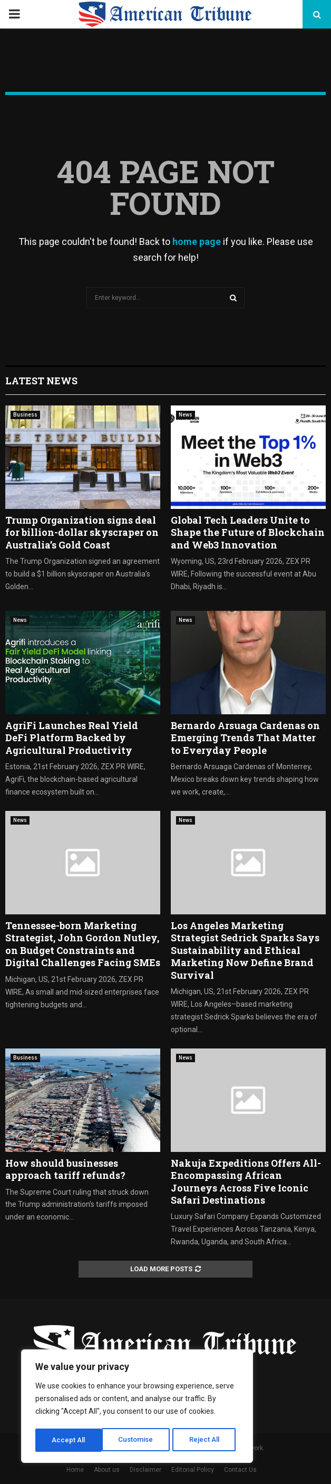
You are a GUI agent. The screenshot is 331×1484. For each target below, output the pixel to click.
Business (25, 415)
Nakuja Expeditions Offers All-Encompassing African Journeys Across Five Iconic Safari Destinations (246, 1181)
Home (75, 1469)
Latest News (41, 380)
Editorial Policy (192, 1469)
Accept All (206, 1440)
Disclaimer (145, 1469)
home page (196, 241)
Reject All (139, 1440)
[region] (137, 1407)
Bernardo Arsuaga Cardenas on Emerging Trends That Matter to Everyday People (245, 738)
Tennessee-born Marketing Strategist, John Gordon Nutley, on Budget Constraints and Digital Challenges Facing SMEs (82, 944)
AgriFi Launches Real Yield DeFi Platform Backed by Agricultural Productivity (71, 738)
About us (107, 1469)
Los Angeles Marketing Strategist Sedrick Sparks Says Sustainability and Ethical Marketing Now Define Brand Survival (245, 950)
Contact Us (240, 1469)
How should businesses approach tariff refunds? (65, 1169)
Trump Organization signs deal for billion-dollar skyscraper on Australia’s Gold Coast (82, 532)
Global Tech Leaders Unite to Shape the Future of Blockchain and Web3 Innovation (248, 532)
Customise (69, 1440)
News (185, 415)
